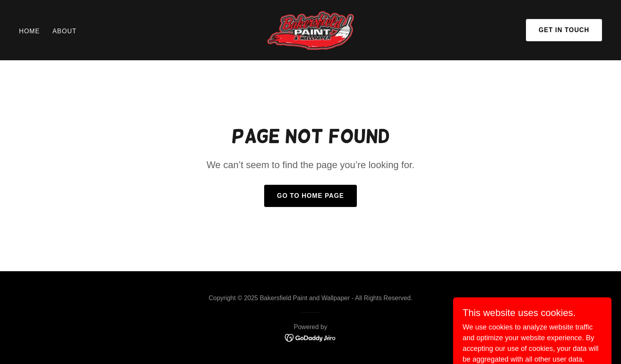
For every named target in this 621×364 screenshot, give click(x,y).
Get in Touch (564, 30)
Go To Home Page (310, 195)
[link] (310, 30)
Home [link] (29, 31)
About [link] (65, 31)
